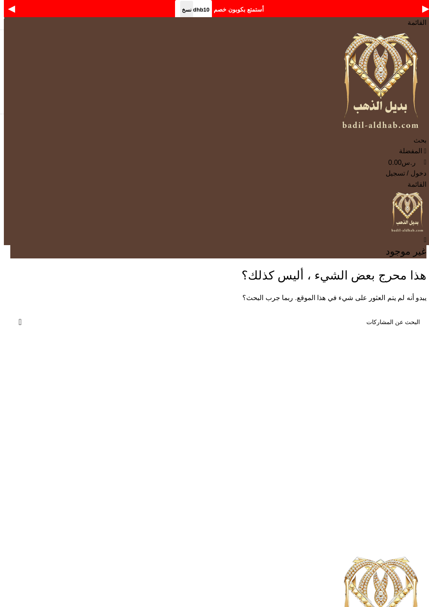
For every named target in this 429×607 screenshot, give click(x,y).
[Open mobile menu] (413, 22)
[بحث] (416, 140)
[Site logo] (380, 81)
